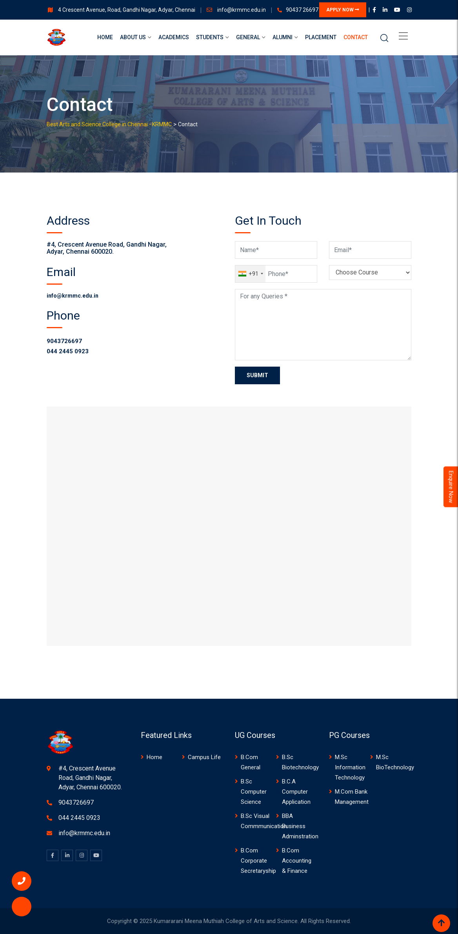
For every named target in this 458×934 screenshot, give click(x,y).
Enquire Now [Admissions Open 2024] (450, 487)
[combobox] (250, 273)
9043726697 (64, 341)
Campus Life (204, 757)
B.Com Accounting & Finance (296, 860)
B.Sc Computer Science (254, 791)
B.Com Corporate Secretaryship (258, 860)
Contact (356, 37)
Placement (320, 37)
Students (210, 37)
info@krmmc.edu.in (242, 10)
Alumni (283, 37)
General (248, 37)
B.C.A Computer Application (296, 791)
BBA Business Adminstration (300, 826)
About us (133, 37)
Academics (173, 37)
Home (105, 37)
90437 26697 (302, 10)
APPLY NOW (342, 10)
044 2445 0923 (68, 351)
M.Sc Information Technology (350, 767)
